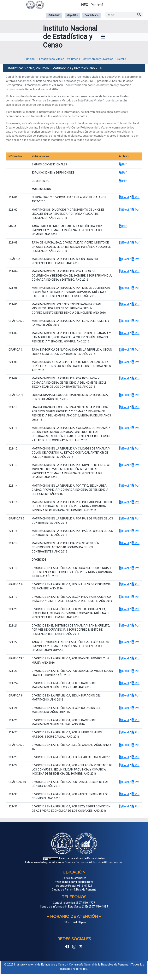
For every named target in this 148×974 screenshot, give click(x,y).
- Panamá (91, 5)
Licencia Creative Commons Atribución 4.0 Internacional (88, 862)
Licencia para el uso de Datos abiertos (74, 858)
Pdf (123, 164)
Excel (124, 197)
